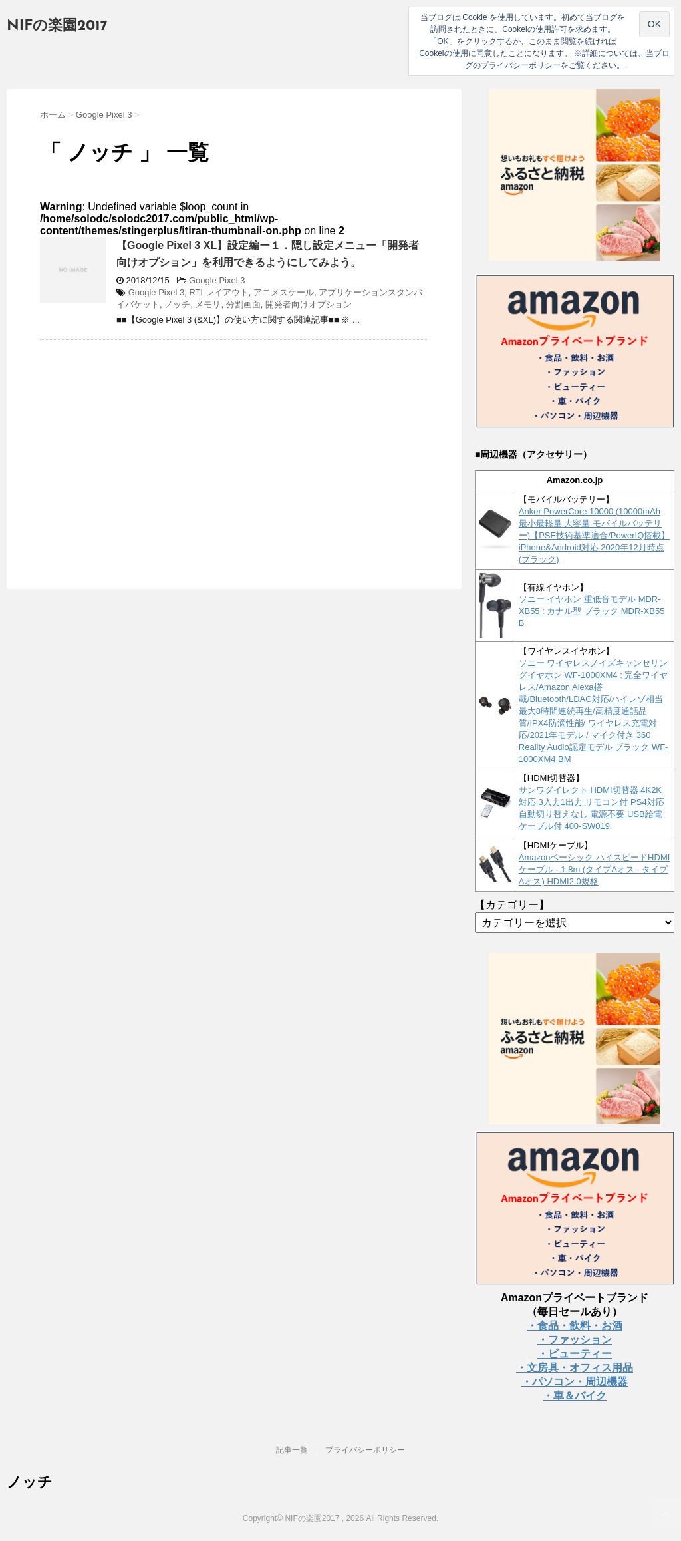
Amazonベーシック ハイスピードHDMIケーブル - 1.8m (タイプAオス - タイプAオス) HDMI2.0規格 (594, 869)
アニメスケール (283, 292)
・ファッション (574, 1339)
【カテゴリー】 (512, 904)
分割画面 (243, 304)
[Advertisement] (151, 446)
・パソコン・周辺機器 (574, 1381)
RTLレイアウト (218, 292)
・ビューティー (574, 1353)
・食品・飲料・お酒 (574, 1325)
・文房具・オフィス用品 (574, 1367)
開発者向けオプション (308, 304)
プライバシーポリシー (365, 1450)
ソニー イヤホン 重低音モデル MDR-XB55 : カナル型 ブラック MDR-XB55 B (592, 611)
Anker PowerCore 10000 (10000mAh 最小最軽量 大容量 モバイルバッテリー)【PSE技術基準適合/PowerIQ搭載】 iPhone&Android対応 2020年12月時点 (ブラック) (594, 535)
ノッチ (177, 304)
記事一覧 (292, 1450)
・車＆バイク (575, 1395)
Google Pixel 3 (217, 280)
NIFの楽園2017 (57, 26)
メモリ (208, 304)
